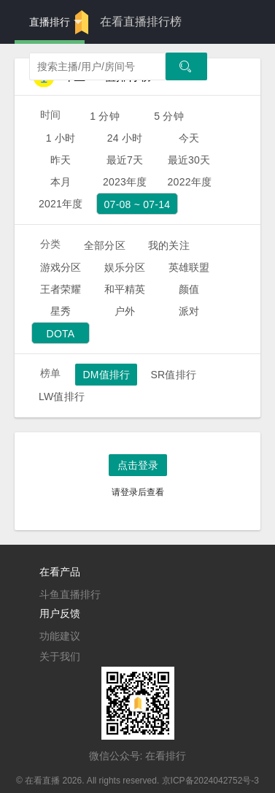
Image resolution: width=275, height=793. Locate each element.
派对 (189, 311)
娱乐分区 (125, 267)
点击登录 (137, 465)
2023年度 (125, 182)
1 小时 (61, 138)
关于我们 (59, 656)
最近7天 (125, 160)
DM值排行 (106, 374)
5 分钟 (169, 116)
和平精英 (125, 289)
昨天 (60, 160)
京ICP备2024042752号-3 (210, 780)
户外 (125, 311)
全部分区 (104, 245)
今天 (189, 138)
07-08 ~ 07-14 (137, 204)
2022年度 (190, 182)
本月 (60, 182)
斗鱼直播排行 (70, 594)
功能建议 (59, 636)
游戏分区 (61, 267)
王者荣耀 (61, 289)
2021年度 (61, 204)
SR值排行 (173, 374)
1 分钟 (105, 116)
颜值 (189, 289)
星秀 (60, 311)
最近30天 (189, 160)
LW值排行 (62, 396)
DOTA (61, 334)
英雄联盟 (189, 267)
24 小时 (125, 138)
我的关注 (169, 245)
